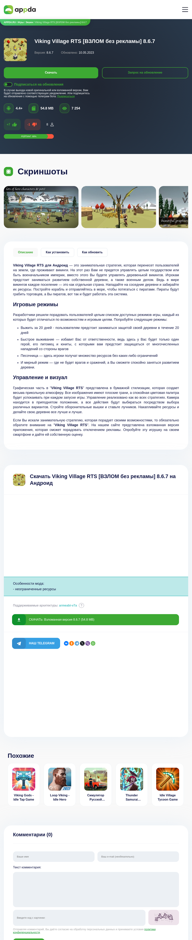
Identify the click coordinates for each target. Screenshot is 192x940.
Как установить (57, 252)
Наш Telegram (41, 643)
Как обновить (92, 252)
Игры (21, 22)
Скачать (51, 72)
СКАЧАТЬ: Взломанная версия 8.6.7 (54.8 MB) (61, 619)
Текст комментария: (96, 887)
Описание (25, 252)
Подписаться (66, 96)
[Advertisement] (96, 536)
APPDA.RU (10, 22)
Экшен (29, 22)
